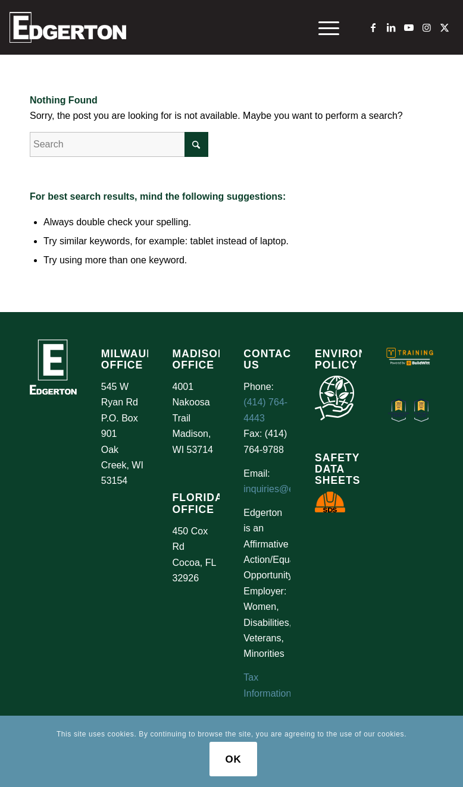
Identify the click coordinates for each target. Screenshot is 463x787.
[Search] (119, 144)
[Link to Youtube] (409, 27)
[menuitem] (322, 27)
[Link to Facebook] (373, 27)
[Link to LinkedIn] (391, 27)
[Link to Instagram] (427, 27)
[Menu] (322, 27)
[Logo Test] (68, 27)
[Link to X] (444, 27)
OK (233, 759)
